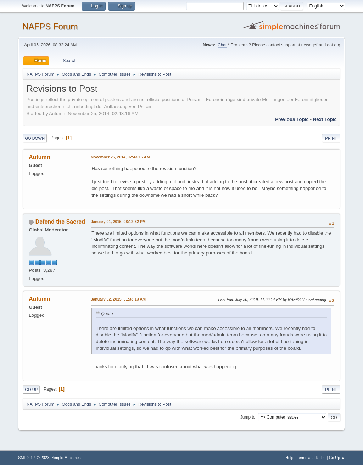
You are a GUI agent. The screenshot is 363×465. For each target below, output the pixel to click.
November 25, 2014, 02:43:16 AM (120, 157)
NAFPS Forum (50, 26)
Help (289, 457)
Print (331, 138)
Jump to (248, 417)
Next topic (325, 119)
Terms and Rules (311, 457)
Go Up (31, 389)
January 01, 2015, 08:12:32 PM (118, 221)
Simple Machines (66, 457)
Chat (222, 45)
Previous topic (292, 119)
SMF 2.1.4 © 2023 (33, 457)
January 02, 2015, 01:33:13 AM (118, 299)
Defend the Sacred (60, 222)
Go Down (35, 138)
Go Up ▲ (337, 457)
